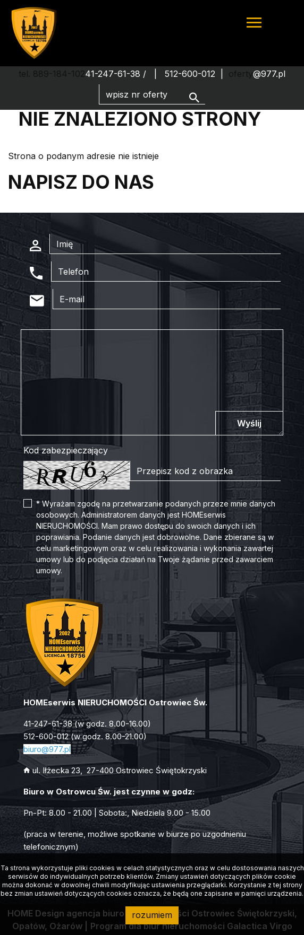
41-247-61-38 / (117, 73)
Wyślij (249, 423)
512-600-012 (190, 73)
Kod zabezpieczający (65, 450)
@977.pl (269, 73)
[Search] (152, 94)
